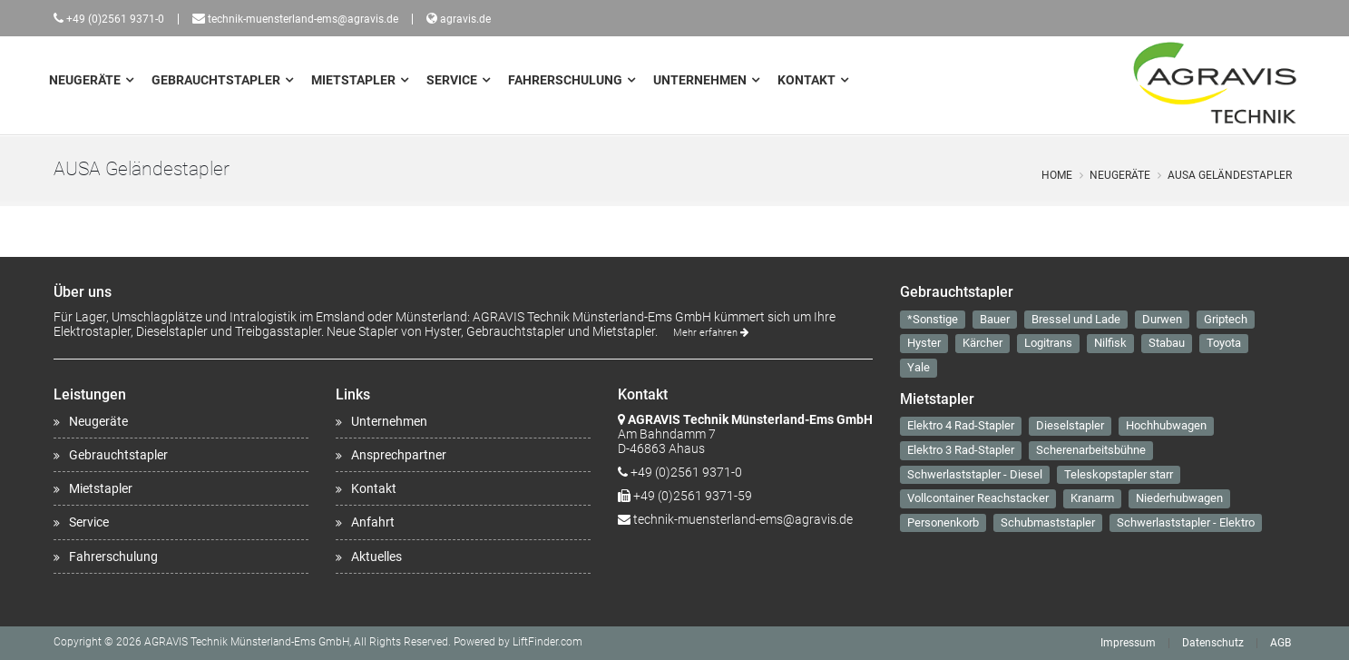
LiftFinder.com (547, 641)
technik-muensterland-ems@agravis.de (303, 19)
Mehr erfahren (710, 333)
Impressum (1128, 642)
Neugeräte (85, 80)
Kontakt (806, 80)
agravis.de (465, 19)
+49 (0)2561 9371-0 (115, 19)
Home (1056, 175)
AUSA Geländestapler (1230, 175)
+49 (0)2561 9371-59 (692, 495)
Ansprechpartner (398, 455)
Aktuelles (376, 556)
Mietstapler (353, 80)
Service (451, 80)
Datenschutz (1213, 642)
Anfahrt (373, 522)
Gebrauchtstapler (216, 80)
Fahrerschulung (565, 80)
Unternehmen (700, 80)
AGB (1280, 642)
